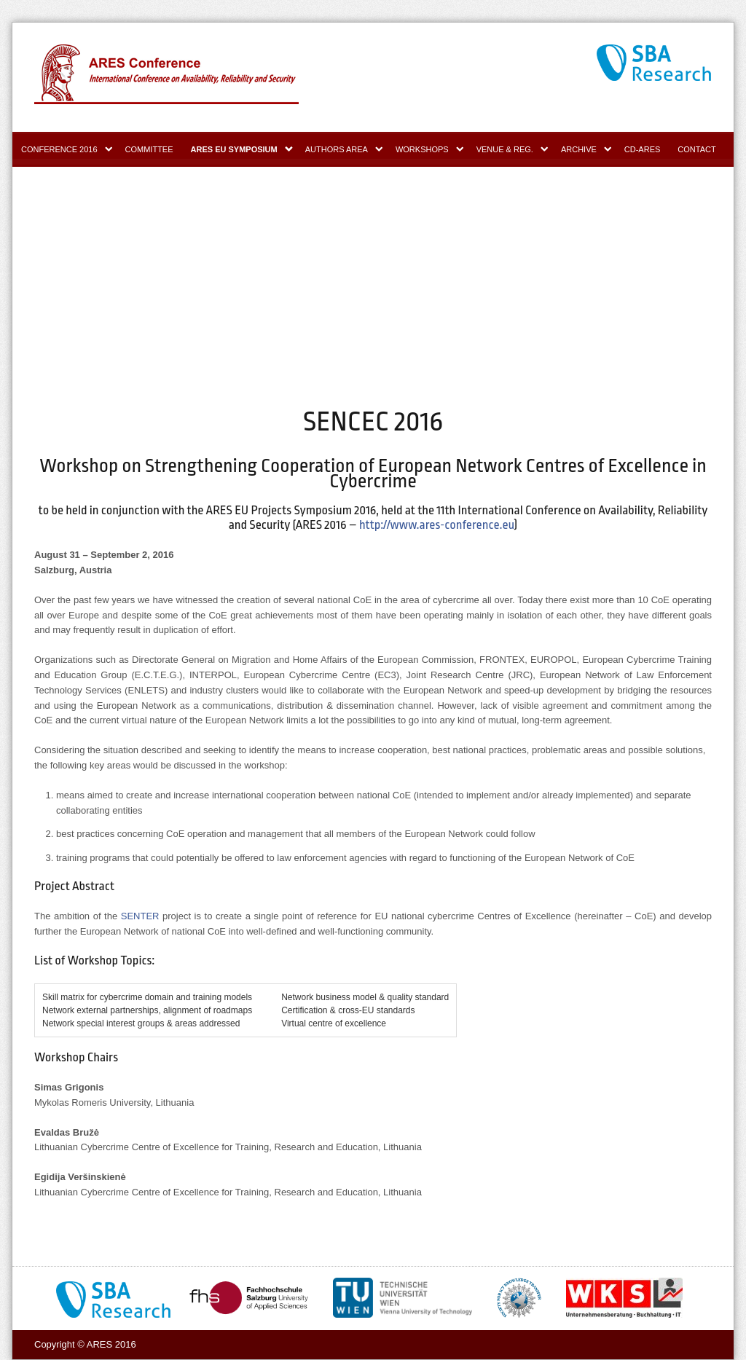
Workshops (422, 149)
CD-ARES (642, 149)
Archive (579, 149)
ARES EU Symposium (234, 149)
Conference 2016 (59, 149)
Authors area (336, 149)
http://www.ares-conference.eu (436, 525)
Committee (149, 149)
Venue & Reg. (504, 149)
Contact (696, 149)
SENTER (140, 916)
